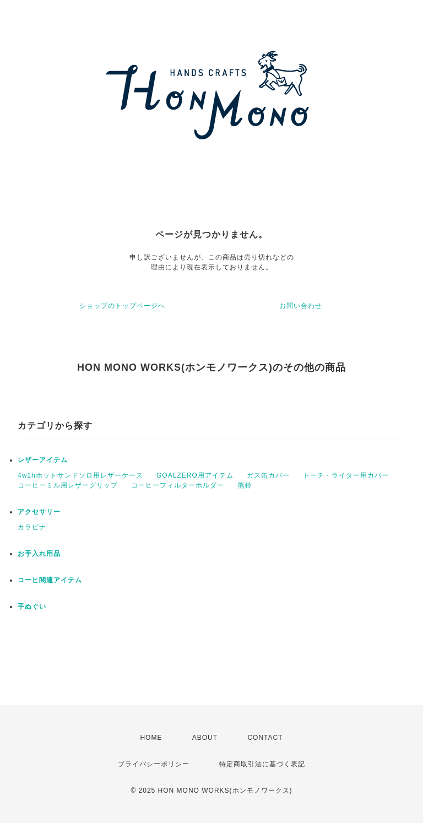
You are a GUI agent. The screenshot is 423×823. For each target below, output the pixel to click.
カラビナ (32, 527)
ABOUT (205, 737)
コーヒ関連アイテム (50, 580)
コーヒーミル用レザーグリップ (68, 485)
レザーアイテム (43, 460)
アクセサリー (39, 512)
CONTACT (265, 737)
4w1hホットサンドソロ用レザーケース (80, 475)
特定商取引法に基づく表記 (262, 764)
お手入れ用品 (39, 553)
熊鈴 (245, 485)
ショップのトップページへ (122, 306)
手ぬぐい (32, 606)
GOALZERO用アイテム (195, 475)
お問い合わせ (300, 306)
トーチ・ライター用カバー (346, 475)
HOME (151, 737)
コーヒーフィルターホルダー (177, 485)
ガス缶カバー (268, 475)
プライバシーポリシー (153, 764)
